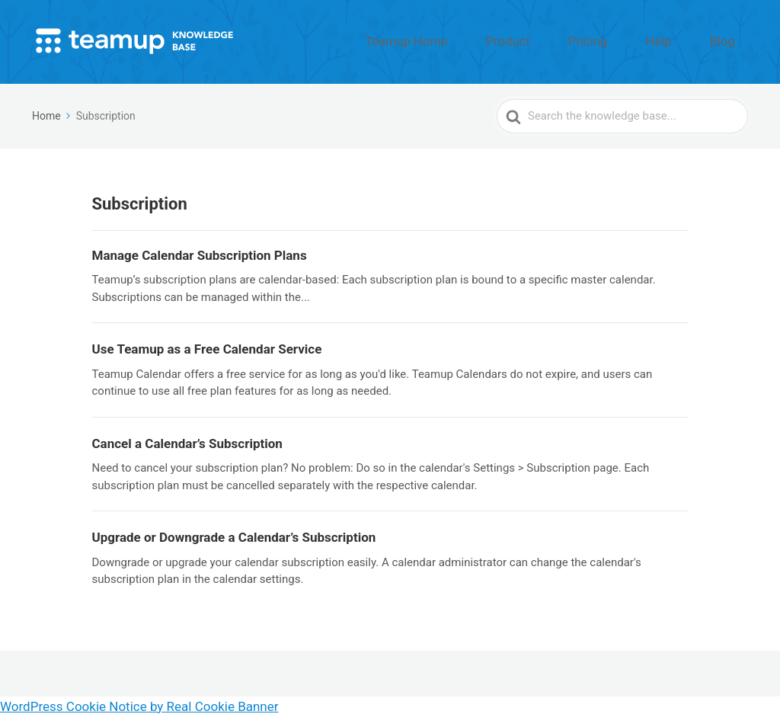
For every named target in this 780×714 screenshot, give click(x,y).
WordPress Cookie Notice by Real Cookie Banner (139, 704)
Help (683, 40)
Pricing (629, 40)
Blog (730, 40)
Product (567, 40)
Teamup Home (485, 40)
